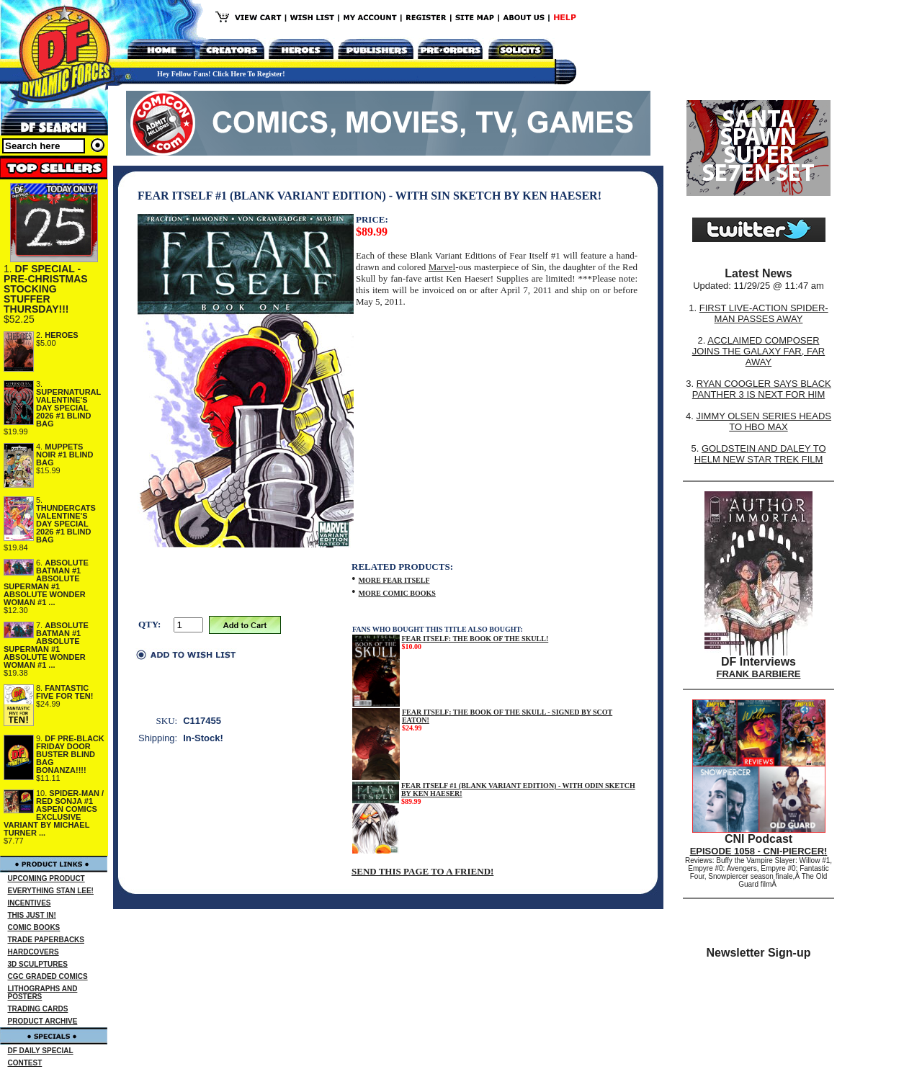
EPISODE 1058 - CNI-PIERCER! (759, 851)
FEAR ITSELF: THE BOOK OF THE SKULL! (475, 639)
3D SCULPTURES (38, 964)
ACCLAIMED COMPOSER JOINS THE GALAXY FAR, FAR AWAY (758, 351)
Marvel (442, 266)
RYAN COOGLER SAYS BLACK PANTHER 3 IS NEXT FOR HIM (761, 389)
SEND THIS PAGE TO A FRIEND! (422, 871)
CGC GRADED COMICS (48, 976)
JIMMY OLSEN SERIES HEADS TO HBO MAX (763, 421)
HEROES (61, 335)
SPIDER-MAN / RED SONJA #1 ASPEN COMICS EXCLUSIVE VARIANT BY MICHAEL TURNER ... (54, 813)
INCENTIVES (29, 903)
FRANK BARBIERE (759, 673)
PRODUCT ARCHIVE (43, 1021)
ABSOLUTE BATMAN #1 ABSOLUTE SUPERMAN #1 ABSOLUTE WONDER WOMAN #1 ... (46, 582)
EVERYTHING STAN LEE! (51, 891)
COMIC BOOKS (34, 927)
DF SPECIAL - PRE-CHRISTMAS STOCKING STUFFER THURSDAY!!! (46, 289)
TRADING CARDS (38, 1009)
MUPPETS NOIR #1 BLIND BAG (64, 454)
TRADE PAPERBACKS (46, 940)
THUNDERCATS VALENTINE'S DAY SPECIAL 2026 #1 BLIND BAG (66, 524)
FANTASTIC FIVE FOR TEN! (64, 692)
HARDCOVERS (33, 952)
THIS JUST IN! (32, 915)
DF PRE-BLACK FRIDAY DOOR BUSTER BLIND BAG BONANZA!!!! (70, 754)
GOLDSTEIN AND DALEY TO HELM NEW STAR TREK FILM (760, 454)
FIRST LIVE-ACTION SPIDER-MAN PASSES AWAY (763, 313)
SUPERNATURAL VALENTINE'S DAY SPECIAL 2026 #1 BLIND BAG (68, 408)
